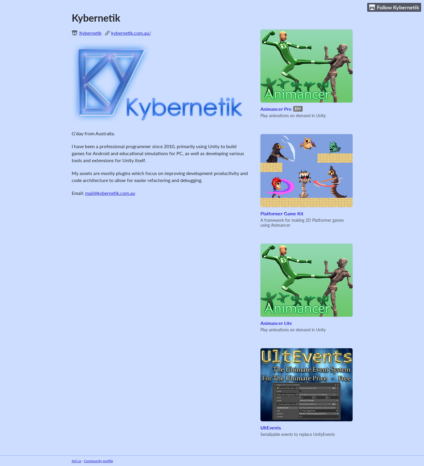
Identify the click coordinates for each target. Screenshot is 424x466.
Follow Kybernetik (394, 7)
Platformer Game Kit (281, 213)
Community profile (98, 461)
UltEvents (270, 427)
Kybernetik (90, 33)
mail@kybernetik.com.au (110, 193)
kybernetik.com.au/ (131, 33)
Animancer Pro (275, 109)
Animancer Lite (276, 323)
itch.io (76, 461)
